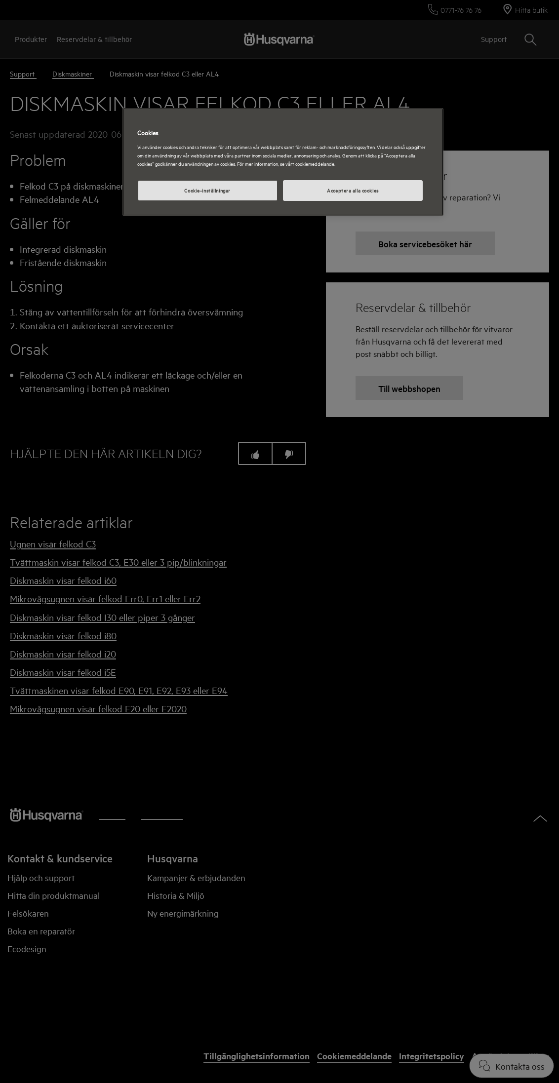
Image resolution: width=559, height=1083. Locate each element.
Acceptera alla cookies (353, 190)
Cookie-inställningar (207, 190)
